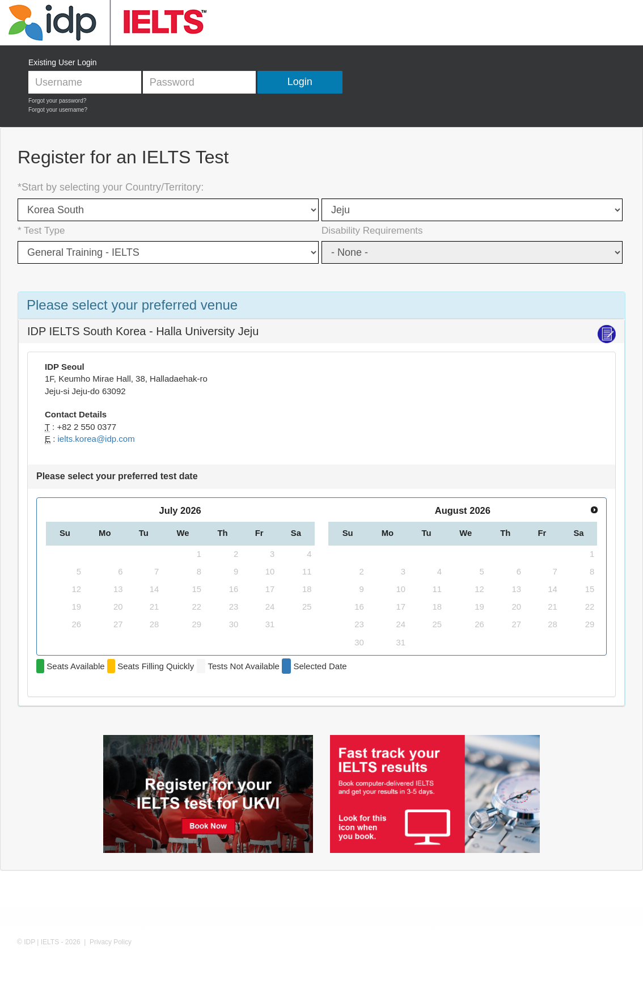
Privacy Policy (111, 942)
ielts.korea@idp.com (96, 438)
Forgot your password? (57, 101)
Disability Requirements (372, 230)
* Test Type (41, 230)
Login (299, 81)
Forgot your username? (57, 110)
